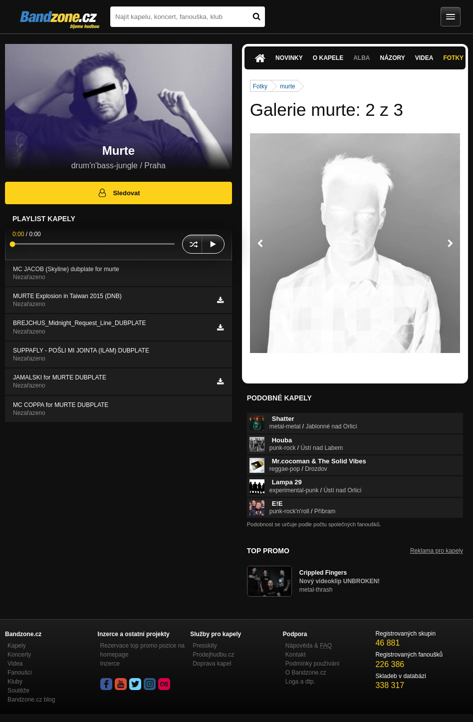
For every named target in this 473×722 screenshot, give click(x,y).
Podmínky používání (312, 663)
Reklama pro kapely (436, 550)
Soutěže (18, 690)
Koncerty (19, 654)
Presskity (205, 645)
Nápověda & (308, 645)
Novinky (289, 57)
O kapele (328, 57)
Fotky (260, 86)
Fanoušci (19, 672)
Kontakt (295, 654)
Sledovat (118, 192)
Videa (424, 57)
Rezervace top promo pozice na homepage (142, 650)
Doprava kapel (212, 663)
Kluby (14, 681)
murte (287, 86)
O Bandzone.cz (305, 672)
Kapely (16, 645)
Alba (361, 57)
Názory (392, 57)
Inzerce (110, 663)
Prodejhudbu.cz (213, 654)
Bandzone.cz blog (31, 699)
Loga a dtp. (300, 681)
